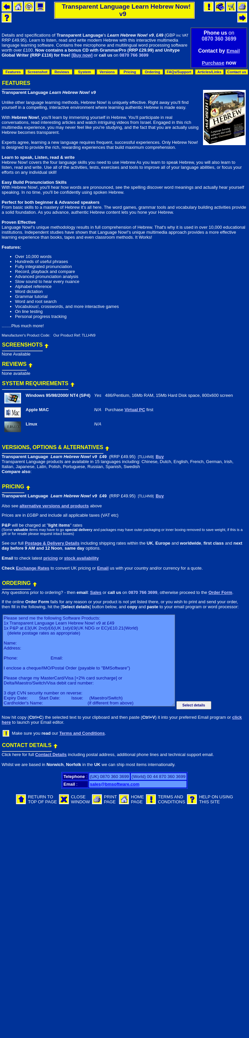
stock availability (81, 558)
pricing (50, 558)
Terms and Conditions (82, 733)
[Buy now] (82, 55)
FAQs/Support (179, 72)
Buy (160, 456)
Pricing (130, 72)
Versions (107, 72)
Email (233, 51)
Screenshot (38, 72)
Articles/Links (209, 72)
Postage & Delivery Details (52, 543)
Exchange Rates (32, 568)
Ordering (152, 72)
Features (13, 72)
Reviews (61, 72)
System (84, 72)
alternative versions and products (54, 505)
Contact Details (51, 754)
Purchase (213, 63)
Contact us (236, 72)
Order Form (220, 592)
